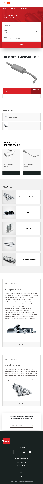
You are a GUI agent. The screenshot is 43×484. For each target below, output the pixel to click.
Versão (6, 37)
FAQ (21, 472)
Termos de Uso (21, 462)
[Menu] (38, 3)
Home (4, 8)
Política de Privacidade (21, 459)
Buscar (21, 45)
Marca (5, 24)
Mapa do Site (21, 469)
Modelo (6, 30)
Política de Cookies (21, 465)
